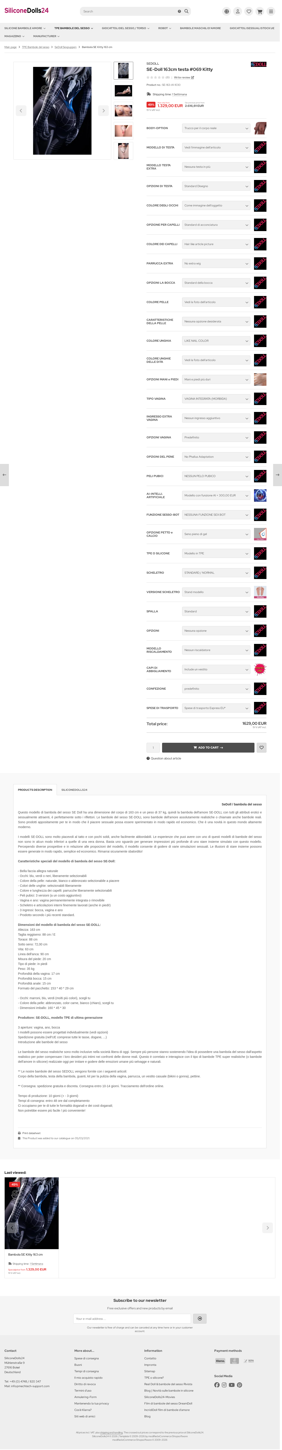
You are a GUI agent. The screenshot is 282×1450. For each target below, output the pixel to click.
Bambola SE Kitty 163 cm (25, 1254)
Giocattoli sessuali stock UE (252, 28)
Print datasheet (31, 1133)
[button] (123, 91)
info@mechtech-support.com (30, 1386)
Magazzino (14, 36)
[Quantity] (153, 748)
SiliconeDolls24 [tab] (74, 790)
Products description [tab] (35, 790)
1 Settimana (179, 94)
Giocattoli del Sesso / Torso (125, 28)
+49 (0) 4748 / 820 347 (25, 1381)
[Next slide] (123, 152)
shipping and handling (111, 1432)
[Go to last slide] (123, 69)
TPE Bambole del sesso (73, 28)
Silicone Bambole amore (25, 28)
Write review (182, 77)
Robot (164, 28)
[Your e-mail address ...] (132, 1319)
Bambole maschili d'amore (200, 28)
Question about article (164, 758)
